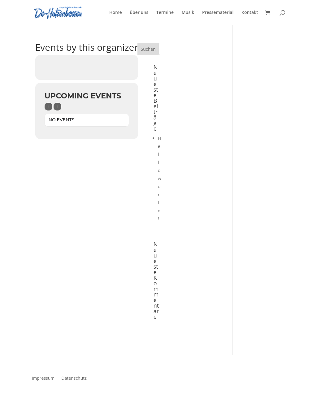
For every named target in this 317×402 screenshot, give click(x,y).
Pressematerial (217, 12)
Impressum (43, 377)
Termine (165, 12)
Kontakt (249, 12)
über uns (139, 12)
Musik (188, 12)
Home (115, 12)
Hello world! (159, 178)
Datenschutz (73, 377)
